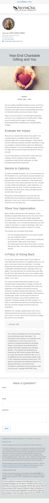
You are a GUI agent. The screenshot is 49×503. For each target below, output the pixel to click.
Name (4, 387)
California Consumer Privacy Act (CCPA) (12, 465)
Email (4, 398)
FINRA (8, 475)
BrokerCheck (38, 445)
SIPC (12, 475)
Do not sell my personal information (28, 467)
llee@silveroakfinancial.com (12, 41)
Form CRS (8, 442)
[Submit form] (6, 428)
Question (5, 410)
